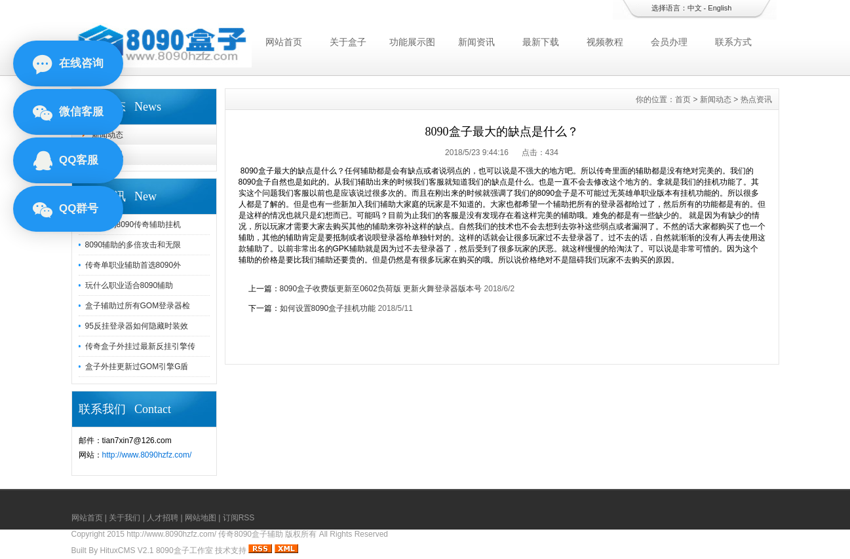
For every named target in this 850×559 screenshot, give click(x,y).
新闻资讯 (476, 42)
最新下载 (540, 42)
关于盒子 (348, 42)
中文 (694, 8)
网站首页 (283, 42)
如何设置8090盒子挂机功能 (328, 308)
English (719, 8)
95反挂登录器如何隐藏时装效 (136, 326)
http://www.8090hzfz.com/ (147, 455)
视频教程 (605, 42)
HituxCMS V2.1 (127, 550)
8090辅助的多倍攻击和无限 (133, 244)
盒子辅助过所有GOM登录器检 (138, 305)
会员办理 (669, 42)
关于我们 (124, 517)
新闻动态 (107, 134)
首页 (683, 99)
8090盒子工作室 (184, 550)
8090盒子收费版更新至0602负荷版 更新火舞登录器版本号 (381, 288)
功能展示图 (412, 42)
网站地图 (200, 517)
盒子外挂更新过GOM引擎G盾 (137, 366)
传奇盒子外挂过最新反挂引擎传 (140, 346)
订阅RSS (239, 517)
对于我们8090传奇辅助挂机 (133, 224)
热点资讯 (107, 154)
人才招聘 (162, 517)
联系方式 (733, 42)
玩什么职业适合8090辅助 (129, 285)
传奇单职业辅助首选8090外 (133, 265)
